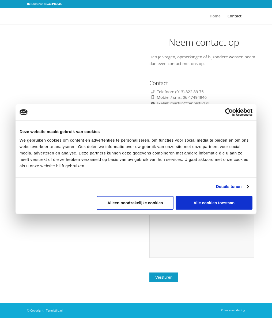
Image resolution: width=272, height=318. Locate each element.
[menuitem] (215, 16)
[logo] (35, 16)
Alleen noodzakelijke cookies (135, 202)
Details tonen (228, 186)
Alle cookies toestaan (214, 202)
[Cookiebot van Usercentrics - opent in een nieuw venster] (229, 112)
